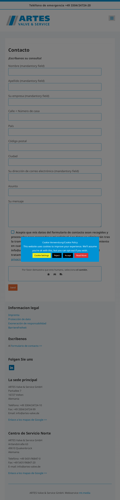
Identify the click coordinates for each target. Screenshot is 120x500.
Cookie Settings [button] (41, 255)
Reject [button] (57, 255)
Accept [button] (68, 255)
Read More (81, 255)
